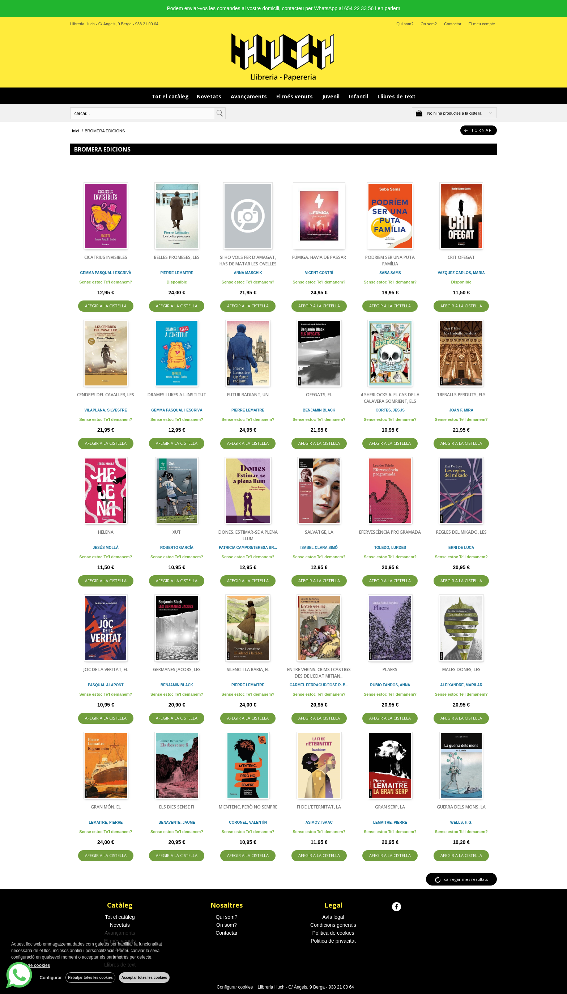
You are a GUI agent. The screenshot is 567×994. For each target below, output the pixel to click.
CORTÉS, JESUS (390, 410)
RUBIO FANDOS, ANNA (390, 685)
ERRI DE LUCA (461, 548)
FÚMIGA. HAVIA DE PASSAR (319, 257)
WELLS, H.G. (461, 822)
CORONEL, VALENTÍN (248, 822)
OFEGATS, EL (319, 395)
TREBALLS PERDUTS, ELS (461, 395)
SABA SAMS (390, 273)
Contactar (452, 24)
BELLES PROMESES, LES (177, 257)
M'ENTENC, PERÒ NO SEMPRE (248, 807)
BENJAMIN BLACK (319, 410)
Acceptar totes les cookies (144, 978)
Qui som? (404, 24)
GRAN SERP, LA (390, 807)
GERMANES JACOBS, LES (177, 669)
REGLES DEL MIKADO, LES (461, 532)
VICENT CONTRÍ (319, 273)
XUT (176, 532)
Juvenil (331, 96)
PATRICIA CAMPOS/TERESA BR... (248, 548)
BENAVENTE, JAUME (176, 822)
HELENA (106, 532)
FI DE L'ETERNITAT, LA (319, 807)
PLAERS (390, 669)
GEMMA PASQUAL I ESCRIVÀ (106, 273)
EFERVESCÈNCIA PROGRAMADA (390, 532)
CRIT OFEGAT (461, 257)
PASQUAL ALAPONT (106, 685)
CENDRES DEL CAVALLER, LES (105, 395)
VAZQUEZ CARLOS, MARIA (461, 273)
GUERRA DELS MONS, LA (461, 807)
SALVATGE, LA (319, 532)
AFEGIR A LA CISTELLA (106, 305)
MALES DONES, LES (461, 669)
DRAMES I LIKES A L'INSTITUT (177, 395)
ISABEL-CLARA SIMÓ (319, 548)
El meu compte (482, 24)
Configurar (51, 977)
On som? (429, 24)
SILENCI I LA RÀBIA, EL (248, 669)
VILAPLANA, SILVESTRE (106, 410)
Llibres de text (396, 96)
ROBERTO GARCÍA (176, 548)
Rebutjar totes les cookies (90, 978)
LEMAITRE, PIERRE (106, 822)
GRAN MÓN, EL (106, 807)
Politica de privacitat (333, 941)
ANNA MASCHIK (248, 273)
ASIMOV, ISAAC (319, 822)
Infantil (359, 96)
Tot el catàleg (170, 96)
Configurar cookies (235, 987)
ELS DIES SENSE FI (176, 807)
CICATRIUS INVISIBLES (105, 257)
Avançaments (249, 96)
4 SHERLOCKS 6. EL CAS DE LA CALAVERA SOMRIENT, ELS (390, 398)
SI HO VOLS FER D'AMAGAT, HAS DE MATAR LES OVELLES (248, 260)
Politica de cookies (333, 933)
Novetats (210, 96)
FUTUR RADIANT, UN (248, 395)
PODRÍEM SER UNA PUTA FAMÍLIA (390, 260)
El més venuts (295, 96)
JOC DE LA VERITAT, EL (106, 669)
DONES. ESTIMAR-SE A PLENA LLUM (248, 535)
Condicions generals (333, 925)
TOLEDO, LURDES (390, 548)
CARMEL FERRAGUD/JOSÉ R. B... (319, 685)
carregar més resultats (466, 879)
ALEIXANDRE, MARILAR (461, 685)
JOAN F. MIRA (461, 410)
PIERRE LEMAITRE (176, 273)
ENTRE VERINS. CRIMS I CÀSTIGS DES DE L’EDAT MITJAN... (319, 672)
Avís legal (333, 917)
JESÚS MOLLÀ (106, 548)
